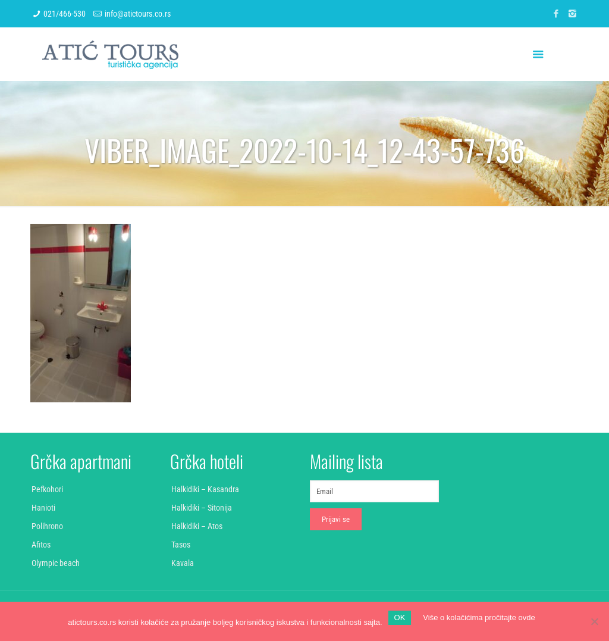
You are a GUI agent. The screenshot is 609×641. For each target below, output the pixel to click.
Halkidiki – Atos (196, 526)
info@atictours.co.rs (138, 13)
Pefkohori (47, 489)
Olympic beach (56, 563)
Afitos (41, 544)
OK (400, 617)
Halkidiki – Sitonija (201, 507)
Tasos (180, 544)
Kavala (182, 563)
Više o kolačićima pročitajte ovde (479, 617)
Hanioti (43, 507)
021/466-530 (64, 13)
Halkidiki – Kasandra (205, 489)
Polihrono (47, 526)
